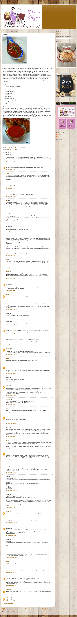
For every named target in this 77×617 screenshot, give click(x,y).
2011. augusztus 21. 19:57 (11, 324)
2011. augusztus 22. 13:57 (11, 373)
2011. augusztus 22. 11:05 (11, 361)
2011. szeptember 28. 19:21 (11, 564)
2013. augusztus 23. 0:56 (11, 572)
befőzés (11, 149)
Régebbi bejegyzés (47, 609)
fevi (6, 328)
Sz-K (7, 224)
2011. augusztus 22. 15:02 (11, 395)
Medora (7, 464)
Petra (7, 192)
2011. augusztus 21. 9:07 (11, 169)
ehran (7, 200)
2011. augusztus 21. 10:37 (11, 207)
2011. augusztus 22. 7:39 (11, 344)
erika (7, 408)
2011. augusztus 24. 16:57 (11, 436)
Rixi (6, 282)
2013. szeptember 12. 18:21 (11, 585)
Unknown (8, 589)
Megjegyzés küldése (8, 603)
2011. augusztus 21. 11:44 (11, 220)
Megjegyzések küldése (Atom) (14, 611)
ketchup (15, 149)
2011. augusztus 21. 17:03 (11, 297)
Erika (7, 259)
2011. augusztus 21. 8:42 (11, 161)
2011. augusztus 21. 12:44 (11, 255)
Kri (6, 526)
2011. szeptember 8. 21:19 (11, 546)
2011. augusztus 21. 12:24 (11, 231)
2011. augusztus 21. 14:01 (11, 267)
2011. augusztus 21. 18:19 (11, 309)
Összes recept (59, 33)
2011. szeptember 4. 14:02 (11, 522)
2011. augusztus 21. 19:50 (11, 317)
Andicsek (8, 551)
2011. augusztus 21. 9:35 (11, 180)
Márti (7, 337)
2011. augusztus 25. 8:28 (11, 472)
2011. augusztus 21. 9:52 (11, 188)
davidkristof (8, 452)
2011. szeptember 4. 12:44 (11, 514)
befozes (7, 149)
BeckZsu (7, 348)
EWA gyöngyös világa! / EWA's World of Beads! (16, 185)
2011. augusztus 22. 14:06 (11, 381)
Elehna (7, 511)
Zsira (7, 366)
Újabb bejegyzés (7, 609)
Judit (7, 576)
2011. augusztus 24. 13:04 (11, 423)
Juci (6, 569)
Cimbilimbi (8, 173)
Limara (7, 165)
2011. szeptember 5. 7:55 (11, 535)
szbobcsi (8, 385)
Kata (7, 416)
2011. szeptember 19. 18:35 (11, 557)
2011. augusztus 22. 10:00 (11, 354)
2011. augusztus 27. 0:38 (11, 507)
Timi (6, 302)
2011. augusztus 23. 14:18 (11, 412)
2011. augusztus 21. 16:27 (11, 278)
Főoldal (27, 609)
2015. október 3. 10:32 (10, 600)
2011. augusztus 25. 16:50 (11, 490)
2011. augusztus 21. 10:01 (11, 196)
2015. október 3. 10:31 (10, 593)
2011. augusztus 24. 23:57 (11, 460)
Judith (7, 212)
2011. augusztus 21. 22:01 (11, 333)
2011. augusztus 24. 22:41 (11, 448)
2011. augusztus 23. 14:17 (11, 404)
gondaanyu (8, 399)
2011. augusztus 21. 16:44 (11, 290)
